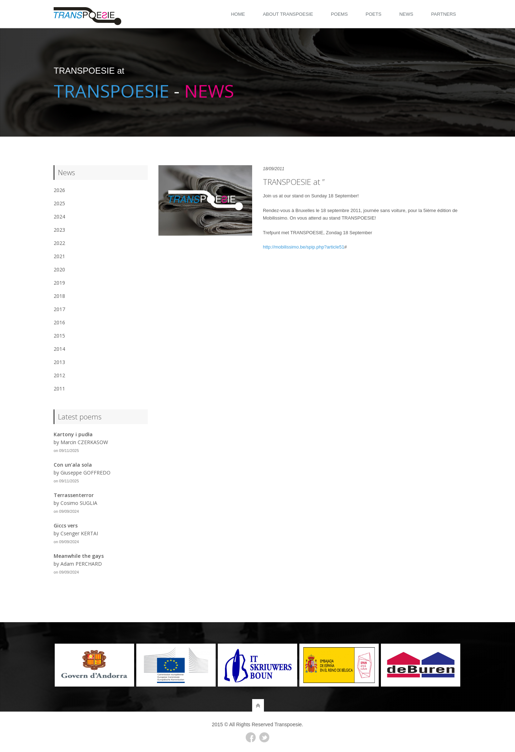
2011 (59, 388)
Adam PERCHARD (81, 563)
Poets (373, 14)
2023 (59, 229)
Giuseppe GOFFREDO (85, 472)
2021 (59, 256)
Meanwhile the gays (79, 555)
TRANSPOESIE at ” (294, 181)
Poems (339, 14)
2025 (59, 203)
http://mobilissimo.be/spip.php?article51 (303, 247)
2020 (59, 269)
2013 (59, 362)
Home (238, 14)
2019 (59, 282)
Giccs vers (66, 525)
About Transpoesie (288, 14)
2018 (59, 296)
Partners (443, 14)
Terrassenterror (74, 495)
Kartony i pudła (73, 434)
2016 (59, 322)
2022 (59, 243)
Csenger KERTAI (79, 533)
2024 (59, 216)
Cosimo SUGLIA (78, 503)
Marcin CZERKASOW (84, 442)
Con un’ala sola (73, 464)
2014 (59, 348)
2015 (59, 335)
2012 (59, 375)
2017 (59, 309)
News (406, 14)
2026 (59, 190)
